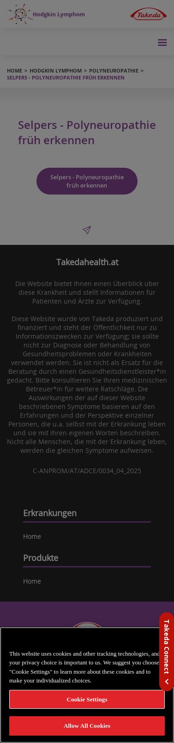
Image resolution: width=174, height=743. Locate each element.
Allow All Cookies (87, 725)
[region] (87, 685)
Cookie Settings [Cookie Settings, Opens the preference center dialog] (86, 699)
